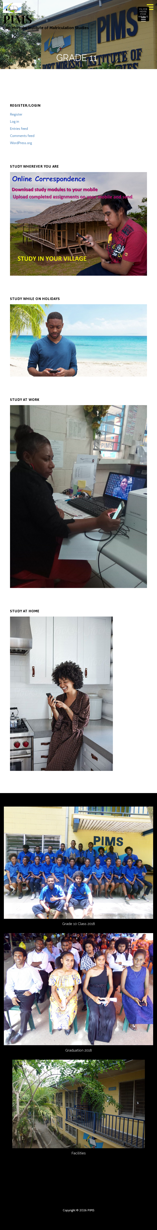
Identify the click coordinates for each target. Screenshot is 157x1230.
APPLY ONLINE (99, 1192)
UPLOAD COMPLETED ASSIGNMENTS (37, 1199)
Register (16, 114)
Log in (14, 121)
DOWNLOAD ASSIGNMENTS (23, 1199)
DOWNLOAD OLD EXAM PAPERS (79, 1199)
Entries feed (19, 129)
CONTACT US (44, 1192)
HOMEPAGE (16, 1192)
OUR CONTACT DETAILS (58, 1192)
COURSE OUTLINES (85, 1192)
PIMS (17, 18)
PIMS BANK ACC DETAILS (127, 1192)
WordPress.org (21, 143)
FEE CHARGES (113, 1192)
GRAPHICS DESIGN (51, 1199)
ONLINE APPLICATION (92, 1199)
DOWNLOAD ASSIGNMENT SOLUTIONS (65, 1199)
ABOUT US (30, 1192)
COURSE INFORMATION (72, 1192)
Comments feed (22, 136)
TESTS (120, 1199)
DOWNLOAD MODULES (141, 1192)
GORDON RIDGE (134, 1199)
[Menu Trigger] (143, 14)
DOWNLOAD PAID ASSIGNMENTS (106, 1199)
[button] (151, 7)
